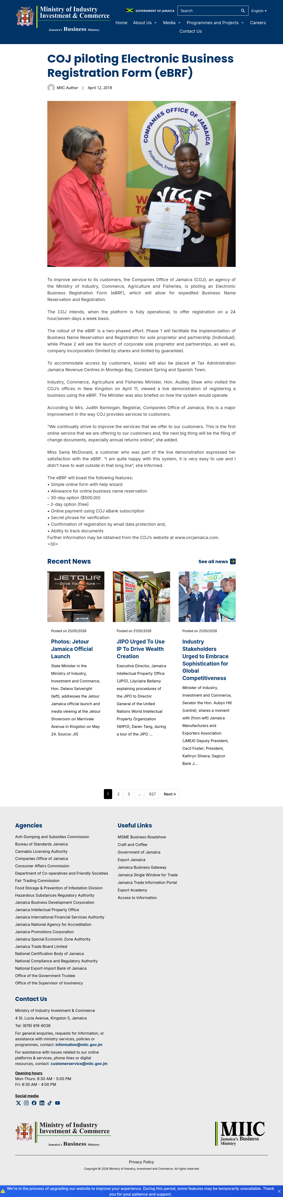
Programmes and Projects (215, 22)
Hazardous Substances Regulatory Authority (54, 906)
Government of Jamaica (139, 863)
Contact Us (191, 31)
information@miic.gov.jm (79, 1055)
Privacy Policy (141, 1172)
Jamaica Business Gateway (142, 878)
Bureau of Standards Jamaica (41, 855)
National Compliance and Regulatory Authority (56, 972)
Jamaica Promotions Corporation (44, 942)
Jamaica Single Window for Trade (148, 885)
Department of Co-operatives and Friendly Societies (61, 884)
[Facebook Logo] (34, 1113)
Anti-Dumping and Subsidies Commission (52, 847)
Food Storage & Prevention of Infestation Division (58, 898)
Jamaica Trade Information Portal (147, 893)
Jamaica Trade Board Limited (41, 957)
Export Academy (132, 901)
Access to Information (137, 908)
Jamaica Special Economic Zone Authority (53, 950)
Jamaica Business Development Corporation (54, 913)
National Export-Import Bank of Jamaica (51, 979)
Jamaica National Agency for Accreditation (53, 935)
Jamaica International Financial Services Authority (59, 928)
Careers (258, 22)
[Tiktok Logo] (49, 1113)
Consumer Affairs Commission (42, 877)
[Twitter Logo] (18, 1113)
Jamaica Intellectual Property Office (47, 920)
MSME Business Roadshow (142, 847)
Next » (170, 805)
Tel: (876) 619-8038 (33, 1036)
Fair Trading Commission (37, 891)
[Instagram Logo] (26, 1113)
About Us (145, 22)
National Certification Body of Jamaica (49, 964)
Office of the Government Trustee (45, 986)
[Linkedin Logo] (42, 1113)
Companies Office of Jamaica (41, 869)
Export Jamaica (131, 870)
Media (172, 22)
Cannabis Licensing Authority (41, 862)
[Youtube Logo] (57, 1113)
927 (152, 805)
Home (121, 22)
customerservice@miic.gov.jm (79, 1074)
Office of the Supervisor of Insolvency (49, 993)
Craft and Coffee (132, 855)
